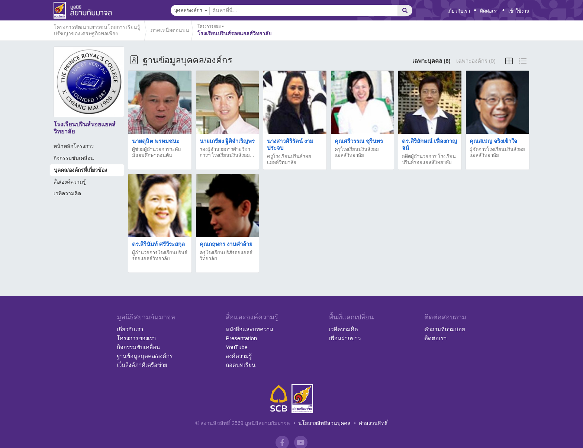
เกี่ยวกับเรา (458, 11)
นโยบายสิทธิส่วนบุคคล (324, 423)
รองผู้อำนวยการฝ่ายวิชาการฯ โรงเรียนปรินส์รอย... (227, 152)
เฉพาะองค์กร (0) (476, 61)
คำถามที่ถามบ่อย (444, 329)
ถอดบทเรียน (240, 365)
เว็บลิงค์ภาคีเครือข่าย (142, 365)
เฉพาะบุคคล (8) (431, 61)
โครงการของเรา (136, 338)
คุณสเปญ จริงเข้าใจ (493, 141)
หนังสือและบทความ (249, 329)
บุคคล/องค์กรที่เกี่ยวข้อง (80, 170)
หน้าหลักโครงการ (74, 146)
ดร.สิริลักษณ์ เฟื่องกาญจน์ (429, 144)
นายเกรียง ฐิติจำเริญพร (227, 141)
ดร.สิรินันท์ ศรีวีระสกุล (158, 244)
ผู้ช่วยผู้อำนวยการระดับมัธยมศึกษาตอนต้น (156, 152)
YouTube (237, 347)
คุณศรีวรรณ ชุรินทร (359, 141)
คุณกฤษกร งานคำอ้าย (226, 244)
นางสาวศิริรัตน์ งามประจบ (290, 144)
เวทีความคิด (67, 193)
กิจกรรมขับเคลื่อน (74, 158)
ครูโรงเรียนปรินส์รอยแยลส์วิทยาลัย (357, 152)
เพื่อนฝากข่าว (345, 338)
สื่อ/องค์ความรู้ (70, 182)
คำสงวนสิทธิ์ (373, 423)
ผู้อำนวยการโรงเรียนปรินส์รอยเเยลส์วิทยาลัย (159, 255)
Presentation (241, 338)
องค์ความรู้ (239, 356)
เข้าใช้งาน (518, 11)
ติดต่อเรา (489, 11)
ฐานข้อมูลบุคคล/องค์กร (145, 356)
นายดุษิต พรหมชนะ (155, 141)
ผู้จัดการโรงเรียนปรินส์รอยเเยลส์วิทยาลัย (497, 152)
